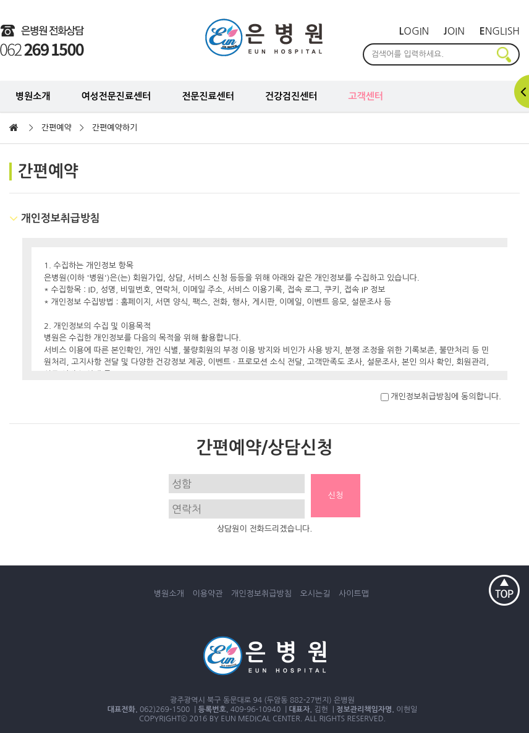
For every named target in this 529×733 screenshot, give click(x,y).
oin (454, 31)
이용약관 (208, 594)
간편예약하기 (114, 128)
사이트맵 (354, 594)
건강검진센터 (291, 96)
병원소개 (32, 96)
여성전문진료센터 (116, 96)
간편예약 (56, 128)
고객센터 (365, 96)
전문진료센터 (208, 96)
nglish (499, 31)
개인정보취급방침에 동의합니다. (441, 396)
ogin (414, 31)
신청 (335, 495)
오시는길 (315, 594)
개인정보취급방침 (261, 594)
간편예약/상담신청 (264, 447)
